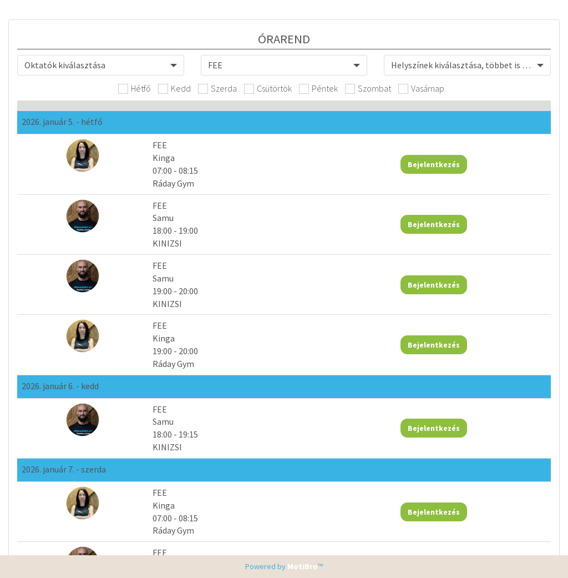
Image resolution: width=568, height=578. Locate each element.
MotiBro (302, 566)
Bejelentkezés (434, 164)
